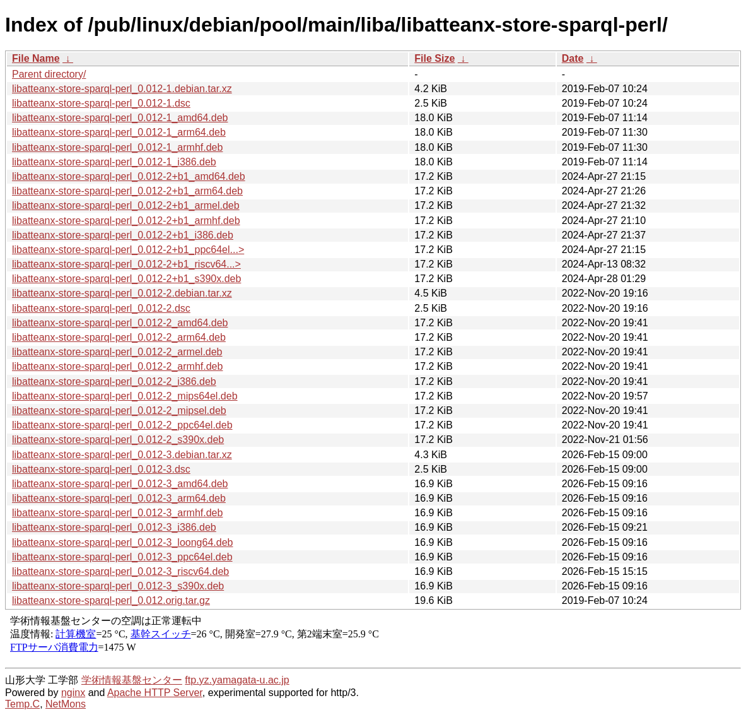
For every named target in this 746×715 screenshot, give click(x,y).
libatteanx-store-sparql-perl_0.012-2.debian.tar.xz (122, 293)
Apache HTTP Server (154, 692)
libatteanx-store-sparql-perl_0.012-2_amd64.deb (120, 322)
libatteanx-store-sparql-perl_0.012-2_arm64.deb (119, 337)
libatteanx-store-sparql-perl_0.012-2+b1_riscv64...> (126, 264)
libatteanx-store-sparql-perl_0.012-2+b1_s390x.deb (126, 278)
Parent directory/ (49, 74)
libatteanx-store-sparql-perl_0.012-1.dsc (101, 103)
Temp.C (22, 704)
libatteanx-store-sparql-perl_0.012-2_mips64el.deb (125, 396)
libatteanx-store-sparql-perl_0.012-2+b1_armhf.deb (126, 220)
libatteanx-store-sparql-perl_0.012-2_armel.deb (117, 351)
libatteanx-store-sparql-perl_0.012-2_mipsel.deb (119, 410)
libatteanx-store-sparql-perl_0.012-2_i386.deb (114, 381)
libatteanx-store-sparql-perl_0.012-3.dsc (101, 469)
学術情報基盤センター (131, 680)
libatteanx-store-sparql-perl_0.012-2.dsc (101, 308)
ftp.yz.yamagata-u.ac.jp (237, 680)
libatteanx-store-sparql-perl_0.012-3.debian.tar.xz (122, 454)
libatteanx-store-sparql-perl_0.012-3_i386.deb (114, 527)
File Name (36, 58)
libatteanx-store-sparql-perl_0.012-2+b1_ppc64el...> (128, 249)
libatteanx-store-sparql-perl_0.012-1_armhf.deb (117, 147)
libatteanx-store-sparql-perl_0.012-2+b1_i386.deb (122, 235)
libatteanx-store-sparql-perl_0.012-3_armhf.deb (117, 512)
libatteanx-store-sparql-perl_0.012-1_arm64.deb (119, 132)
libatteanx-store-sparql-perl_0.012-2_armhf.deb (117, 366)
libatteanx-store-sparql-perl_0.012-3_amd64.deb (120, 483)
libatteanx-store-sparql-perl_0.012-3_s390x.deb (118, 586)
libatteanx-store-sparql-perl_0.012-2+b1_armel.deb (126, 205)
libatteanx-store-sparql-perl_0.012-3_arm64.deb (119, 498)
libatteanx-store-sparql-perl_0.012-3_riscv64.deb (120, 571)
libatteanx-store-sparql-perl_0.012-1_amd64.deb (120, 117)
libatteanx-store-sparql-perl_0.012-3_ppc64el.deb (122, 557)
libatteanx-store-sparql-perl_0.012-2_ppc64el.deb (122, 425)
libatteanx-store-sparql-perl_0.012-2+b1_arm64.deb (127, 191)
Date (573, 58)
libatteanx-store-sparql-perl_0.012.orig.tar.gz (111, 600)
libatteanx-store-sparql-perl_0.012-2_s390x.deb (118, 439)
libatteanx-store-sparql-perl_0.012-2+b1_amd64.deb (128, 176)
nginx (73, 692)
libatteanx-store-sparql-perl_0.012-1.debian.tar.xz (122, 88)
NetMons (65, 704)
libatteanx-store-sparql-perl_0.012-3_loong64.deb (122, 542)
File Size (434, 58)
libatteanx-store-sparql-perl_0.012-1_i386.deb (114, 162)
